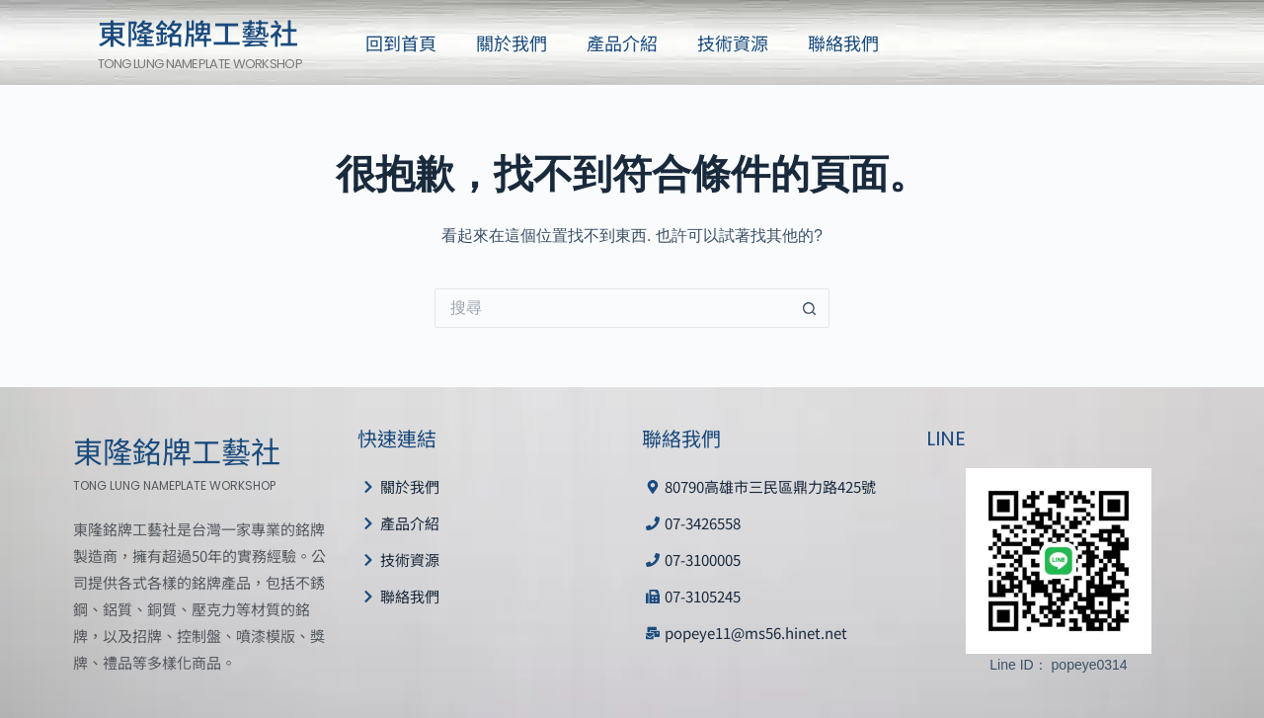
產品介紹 (622, 42)
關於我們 (511, 42)
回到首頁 (400, 42)
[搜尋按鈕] (810, 308)
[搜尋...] (612, 308)
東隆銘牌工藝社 (198, 31)
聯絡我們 (843, 42)
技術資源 (732, 42)
